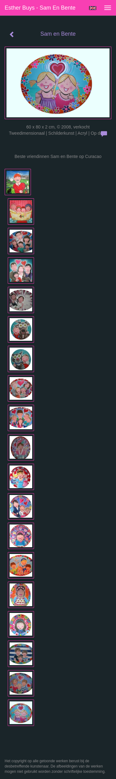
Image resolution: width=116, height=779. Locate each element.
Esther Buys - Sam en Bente (40, 8)
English (92, 8)
